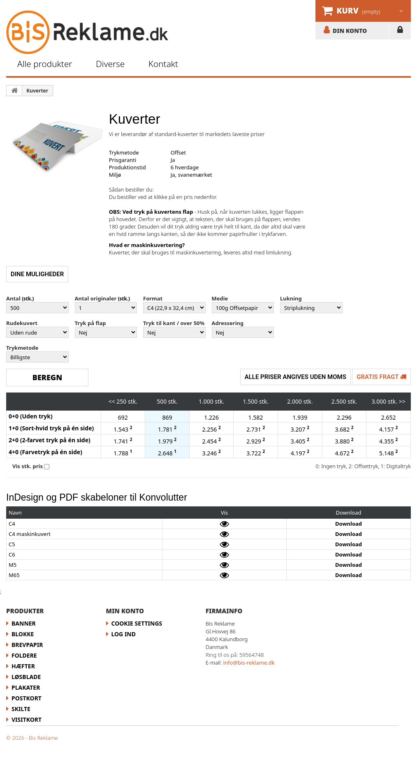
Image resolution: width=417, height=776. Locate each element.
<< (112, 401)
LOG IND (400, 31)
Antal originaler (96, 298)
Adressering (228, 323)
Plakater (26, 687)
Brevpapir (27, 645)
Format (152, 298)
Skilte (21, 709)
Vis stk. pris (27, 466)
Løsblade (26, 677)
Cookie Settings (136, 623)
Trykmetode (22, 347)
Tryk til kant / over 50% (173, 323)
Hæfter (23, 666)
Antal (13, 298)
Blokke (23, 634)
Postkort (27, 698)
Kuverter (37, 90)
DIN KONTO (350, 30)
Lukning (291, 298)
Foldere (24, 655)
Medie (220, 298)
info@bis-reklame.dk (249, 662)
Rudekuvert (21, 323)
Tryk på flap (90, 323)
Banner (24, 623)
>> (402, 401)
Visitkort (27, 719)
